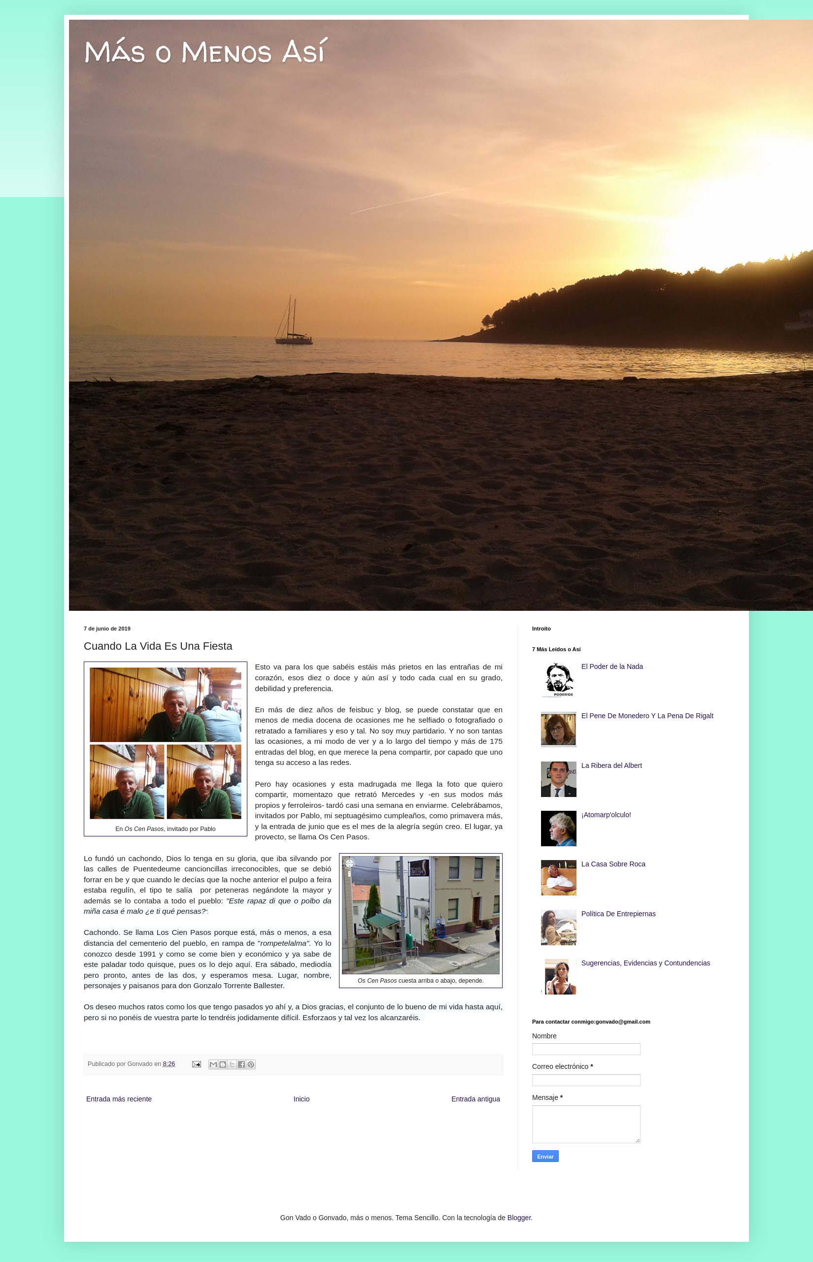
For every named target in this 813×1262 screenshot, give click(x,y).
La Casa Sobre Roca (613, 864)
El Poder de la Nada (612, 666)
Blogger (519, 1218)
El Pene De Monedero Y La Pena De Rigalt (647, 716)
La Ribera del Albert (611, 765)
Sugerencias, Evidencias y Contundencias (646, 963)
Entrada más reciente (119, 1099)
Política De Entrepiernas (618, 914)
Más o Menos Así (204, 51)
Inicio (302, 1099)
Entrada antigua (475, 1099)
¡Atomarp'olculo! (606, 815)
